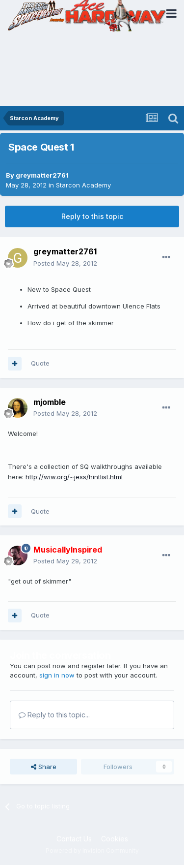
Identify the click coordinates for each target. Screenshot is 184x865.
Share (43, 766)
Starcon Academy (83, 185)
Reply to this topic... (54, 715)
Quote (40, 363)
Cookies (114, 838)
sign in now (57, 675)
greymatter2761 (42, 175)
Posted (65, 263)
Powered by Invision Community (92, 850)
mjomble (49, 402)
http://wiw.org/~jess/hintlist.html (74, 477)
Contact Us (74, 838)
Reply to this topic (92, 216)
